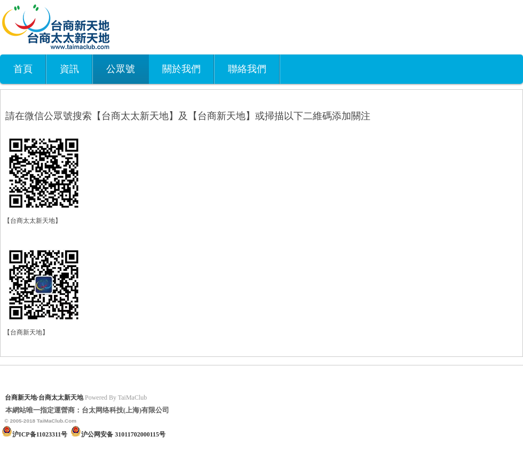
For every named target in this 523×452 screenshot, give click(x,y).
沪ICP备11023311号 (39, 434)
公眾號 (120, 69)
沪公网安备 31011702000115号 (123, 434)
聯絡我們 (247, 69)
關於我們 (181, 69)
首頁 (23, 69)
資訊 (69, 69)
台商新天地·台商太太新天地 (44, 397)
